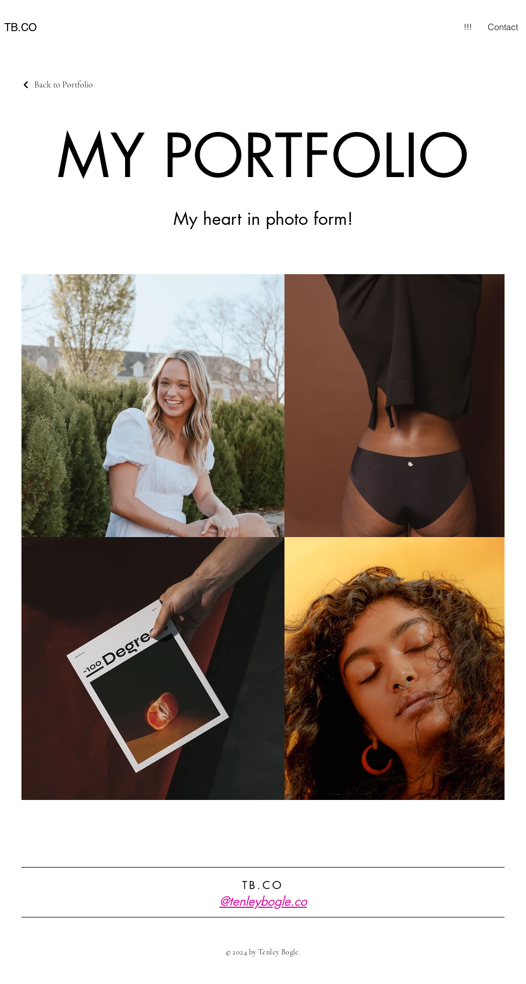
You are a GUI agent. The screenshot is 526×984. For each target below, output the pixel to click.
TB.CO (20, 27)
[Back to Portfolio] (57, 85)
